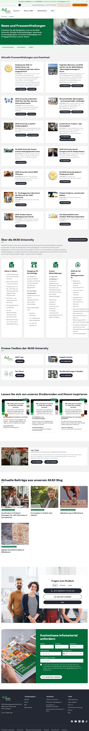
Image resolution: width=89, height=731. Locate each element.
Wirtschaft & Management (68, 509)
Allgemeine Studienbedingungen (33, 729)
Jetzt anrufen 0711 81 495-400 (62, 590)
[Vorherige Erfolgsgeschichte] (6, 414)
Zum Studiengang (32, 134)
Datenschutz (70, 667)
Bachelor (16, 10)
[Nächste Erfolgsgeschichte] (82, 414)
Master (26, 701)
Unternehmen (21, 46)
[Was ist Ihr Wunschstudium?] (9, 5)
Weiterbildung (41, 10)
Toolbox (31, 46)
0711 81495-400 (6, 712)
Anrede (42, 643)
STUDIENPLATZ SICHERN (64, 5)
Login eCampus (72, 701)
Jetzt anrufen (36, 461)
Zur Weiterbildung (77, 111)
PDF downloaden (20, 88)
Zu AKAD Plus (31, 113)
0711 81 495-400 (51, 5)
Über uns (70, 704)
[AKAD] (6, 10)
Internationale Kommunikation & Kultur (55, 709)
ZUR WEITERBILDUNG (77, 85)
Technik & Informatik (52, 699)
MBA (25, 704)
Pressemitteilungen (8, 46)
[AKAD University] (6, 698)
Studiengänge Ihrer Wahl (47, 657)
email (62, 602)
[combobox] (65, 653)
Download (20, 360)
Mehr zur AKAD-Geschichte (77, 239)
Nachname (73, 643)
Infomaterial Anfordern (79, 5)
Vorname (58, 643)
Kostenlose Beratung (38, 5)
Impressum (64, 729)
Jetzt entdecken (66, 375)
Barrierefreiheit (55, 729)
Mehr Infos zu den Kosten (67, 139)
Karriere (70, 709)
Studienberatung (72, 699)
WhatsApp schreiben (62, 596)
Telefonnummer (67, 650)
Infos (52, 10)
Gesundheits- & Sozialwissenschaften (52, 705)
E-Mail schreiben (51, 461)
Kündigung (46, 729)
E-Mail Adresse (44, 650)
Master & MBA (28, 10)
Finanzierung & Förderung (75, 707)
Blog (69, 712)
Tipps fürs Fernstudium (8, 509)
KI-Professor (31, 88)
